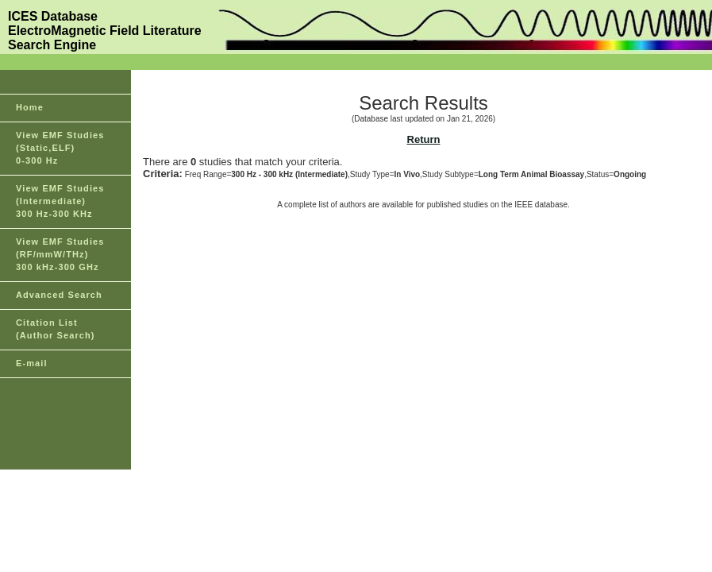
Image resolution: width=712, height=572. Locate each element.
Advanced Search (59, 295)
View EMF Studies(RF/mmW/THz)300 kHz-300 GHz (60, 254)
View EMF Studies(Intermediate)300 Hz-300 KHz (60, 201)
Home (30, 107)
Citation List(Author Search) (55, 329)
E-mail (32, 363)
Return (424, 139)
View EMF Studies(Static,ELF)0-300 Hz (60, 147)
